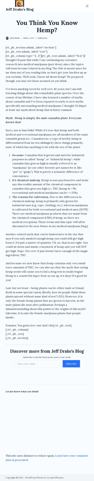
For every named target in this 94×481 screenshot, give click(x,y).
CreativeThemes (55, 477)
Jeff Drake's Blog (20, 9)
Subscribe (71, 363)
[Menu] (87, 6)
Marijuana (42, 38)
